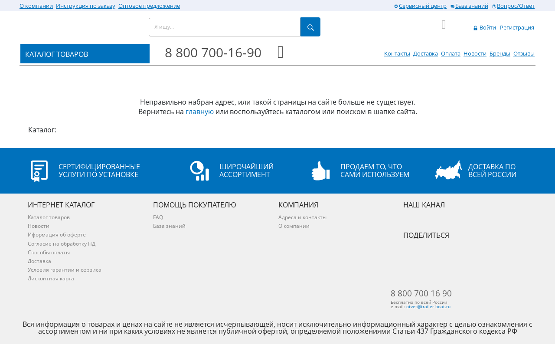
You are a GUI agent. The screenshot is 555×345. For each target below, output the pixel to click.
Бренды (500, 53)
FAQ (158, 217)
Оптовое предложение (149, 6)
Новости (475, 53)
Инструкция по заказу (85, 6)
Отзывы (524, 53)
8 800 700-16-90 (213, 52)
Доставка (425, 53)
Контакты (397, 53)
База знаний (469, 6)
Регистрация (517, 27)
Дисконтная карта (51, 278)
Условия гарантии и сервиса (64, 269)
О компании (36, 6)
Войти (484, 27)
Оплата (450, 53)
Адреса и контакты (302, 217)
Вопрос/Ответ (513, 6)
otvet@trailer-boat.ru (442, 307)
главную (200, 111)
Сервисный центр (420, 6)
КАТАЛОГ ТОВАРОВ (56, 54)
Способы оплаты (49, 252)
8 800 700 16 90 (432, 293)
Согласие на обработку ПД (61, 243)
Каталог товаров (49, 217)
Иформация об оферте (57, 234)
